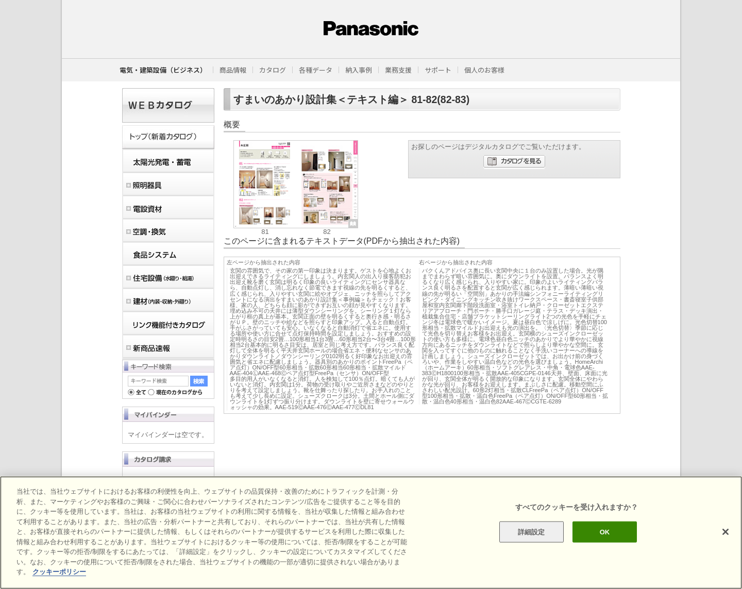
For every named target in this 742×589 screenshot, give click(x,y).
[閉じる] (725, 531)
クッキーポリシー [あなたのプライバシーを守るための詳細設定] (59, 572)
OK (605, 531)
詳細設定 (531, 531)
